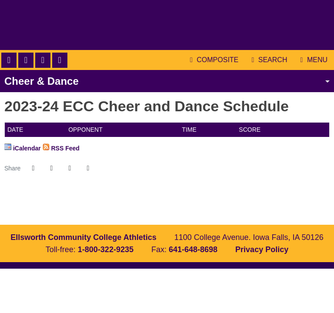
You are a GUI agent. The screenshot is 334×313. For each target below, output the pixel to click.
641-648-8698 (193, 249)
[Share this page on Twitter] (51, 168)
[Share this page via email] (69, 168)
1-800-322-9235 (106, 249)
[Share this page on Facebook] (33, 168)
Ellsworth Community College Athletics (167, 25)
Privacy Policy (261, 249)
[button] (88, 168)
